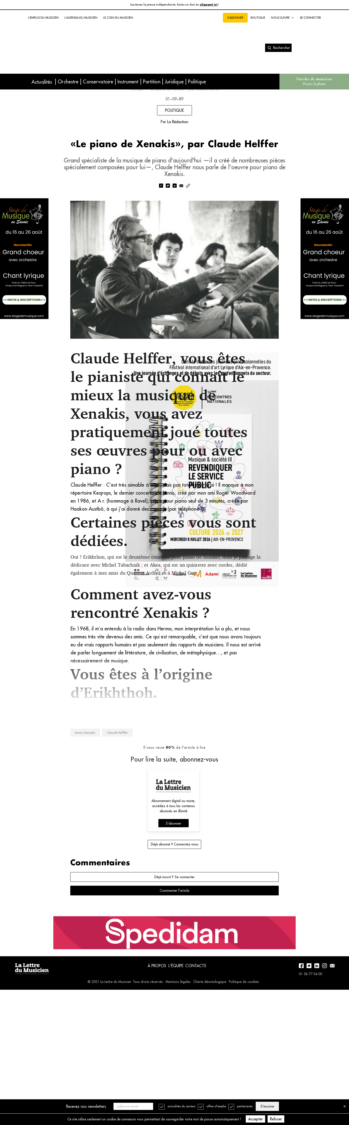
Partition (151, 82)
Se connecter (310, 17)
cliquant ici (208, 4)
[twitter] (168, 267)
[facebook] (161, 267)
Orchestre (68, 82)
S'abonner (235, 17)
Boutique (258, 17)
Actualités (42, 82)
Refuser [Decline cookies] (289, 1119)
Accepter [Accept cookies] (268, 1119)
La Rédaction (177, 184)
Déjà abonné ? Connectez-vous (174, 967)
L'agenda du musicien (80, 17)
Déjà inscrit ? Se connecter (174, 1000)
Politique (197, 82)
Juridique (174, 82)
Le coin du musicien (118, 17)
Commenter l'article (174, 1014)
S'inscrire (271, 1105)
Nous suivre (282, 18)
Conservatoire (98, 82)
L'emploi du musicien (43, 17)
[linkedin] (174, 267)
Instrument (128, 82)
